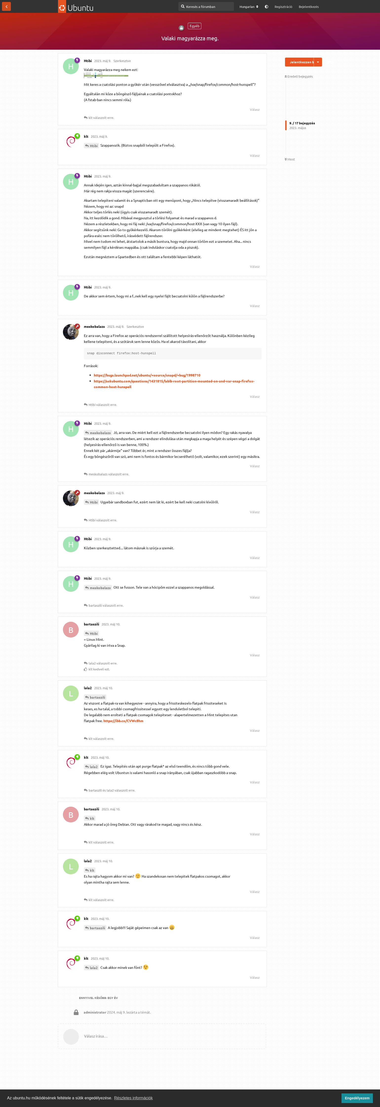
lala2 (94, 766)
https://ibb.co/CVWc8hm (123, 720)
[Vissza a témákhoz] (6, 6)
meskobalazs (100, 432)
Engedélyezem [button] (357, 1098)
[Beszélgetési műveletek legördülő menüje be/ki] (318, 62)
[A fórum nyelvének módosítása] (249, 6)
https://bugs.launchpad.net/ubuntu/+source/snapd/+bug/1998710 (147, 375)
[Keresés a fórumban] (206, 6)
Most (290, 159)
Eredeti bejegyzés (299, 76)
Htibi (94, 145)
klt (92, 818)
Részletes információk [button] (133, 1098)
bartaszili (97, 697)
